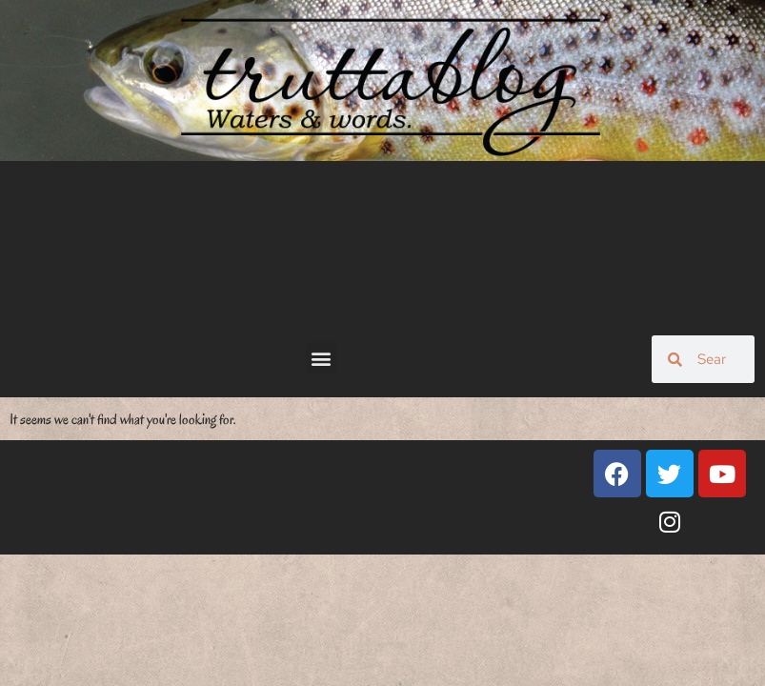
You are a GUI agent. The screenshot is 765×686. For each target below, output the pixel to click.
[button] (321, 357)
